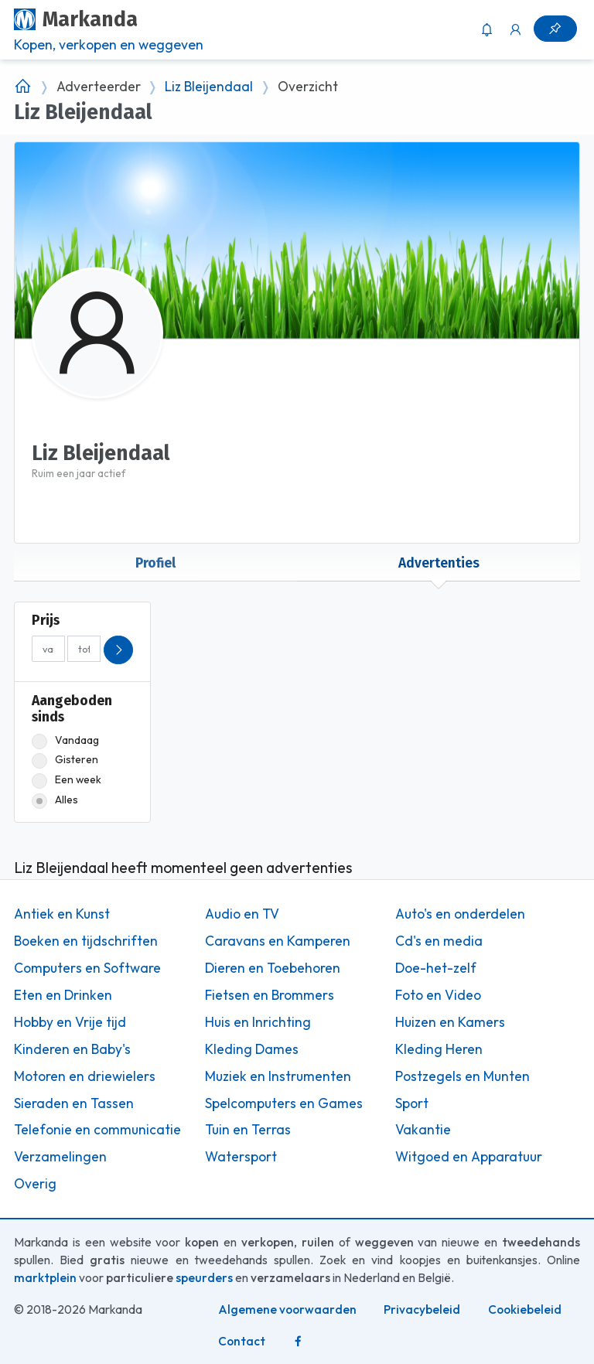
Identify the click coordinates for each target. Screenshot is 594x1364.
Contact (241, 1341)
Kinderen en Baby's (72, 1049)
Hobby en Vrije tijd (70, 1022)
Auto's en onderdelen (460, 913)
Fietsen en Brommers (269, 995)
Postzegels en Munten (462, 1076)
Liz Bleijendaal (209, 86)
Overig (35, 1183)
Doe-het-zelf (435, 968)
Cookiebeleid (525, 1309)
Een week (66, 780)
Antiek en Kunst (62, 913)
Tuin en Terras (248, 1129)
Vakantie (423, 1129)
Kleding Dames (252, 1049)
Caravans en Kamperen (277, 941)
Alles (55, 800)
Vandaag (65, 740)
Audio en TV (242, 913)
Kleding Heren (439, 1049)
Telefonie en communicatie (97, 1129)
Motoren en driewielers (84, 1076)
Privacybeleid (422, 1309)
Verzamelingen (60, 1156)
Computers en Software (87, 968)
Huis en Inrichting (258, 1022)
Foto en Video (438, 995)
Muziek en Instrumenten (278, 1076)
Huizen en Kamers (450, 1022)
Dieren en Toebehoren (272, 968)
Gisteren (65, 760)
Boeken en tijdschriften (86, 941)
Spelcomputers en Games (284, 1103)
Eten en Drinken (63, 995)
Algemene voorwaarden (287, 1309)
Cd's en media (439, 941)
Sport (411, 1103)
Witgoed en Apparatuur (468, 1156)
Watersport (241, 1156)
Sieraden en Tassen (74, 1103)
